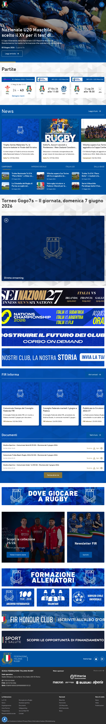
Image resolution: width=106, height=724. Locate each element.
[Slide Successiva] (8, 24)
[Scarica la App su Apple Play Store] (96, 659)
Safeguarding (23, 708)
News (61, 711)
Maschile (62, 700)
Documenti (22, 705)
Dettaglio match (18, 96)
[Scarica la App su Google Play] (102, 659)
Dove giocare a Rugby (25, 700)
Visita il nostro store (18, 555)
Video (97, 703)
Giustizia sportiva (24, 703)
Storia (3, 703)
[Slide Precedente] (3, 24)
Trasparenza (6, 711)
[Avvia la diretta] (53, 220)
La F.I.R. (4, 700)
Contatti (21, 713)
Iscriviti (86, 555)
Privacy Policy (27, 721)
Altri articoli (95, 374)
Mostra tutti (98, 670)
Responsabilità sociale (9, 713)
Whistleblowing (50, 721)
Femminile (62, 703)
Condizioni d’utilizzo (16, 721)
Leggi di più (95, 111)
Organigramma (6, 705)
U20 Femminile (64, 708)
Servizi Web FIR (24, 711)
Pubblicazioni (99, 705)
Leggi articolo (12, 53)
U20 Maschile (63, 705)
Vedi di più (95, 435)
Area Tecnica (6, 708)
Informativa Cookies (38, 721)
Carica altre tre (53, 475)
